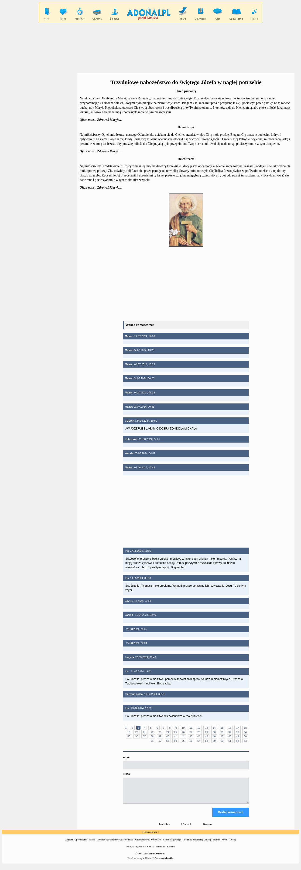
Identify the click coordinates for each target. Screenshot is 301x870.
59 (214, 740)
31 (222, 732)
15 (222, 727)
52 (159, 740)
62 (237, 740)
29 (206, 732)
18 (245, 727)
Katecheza (168, 844)
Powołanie (101, 844)
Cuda (232, 844)
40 (167, 736)
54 (175, 740)
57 (198, 740)
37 (144, 736)
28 (198, 732)
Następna (207, 828)
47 (222, 736)
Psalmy (216, 844)
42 (183, 736)
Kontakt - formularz (156, 851)
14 (214, 727)
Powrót (186, 828)
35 (128, 736)
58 (206, 740)
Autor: (127, 757)
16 (229, 727)
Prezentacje (155, 844)
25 (175, 732)
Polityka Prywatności (136, 851)
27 (191, 732)
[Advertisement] (150, 47)
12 (198, 727)
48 (229, 736)
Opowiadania (81, 844)
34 (245, 732)
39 (159, 736)
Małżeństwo (114, 844)
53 (167, 740)
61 (229, 740)
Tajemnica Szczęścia (192, 844)
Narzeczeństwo (142, 844)
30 (214, 732)
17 (237, 727)
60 (222, 740)
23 (159, 732)
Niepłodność (127, 844)
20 (136, 732)
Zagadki (69, 844)
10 (183, 727)
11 (191, 727)
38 (152, 736)
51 (152, 740)
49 (237, 736)
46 (214, 736)
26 (183, 732)
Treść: (126, 773)
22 (152, 732)
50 (245, 736)
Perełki (225, 844)
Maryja (177, 844)
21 (144, 732)
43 (191, 736)
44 (198, 736)
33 (237, 732)
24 (167, 732)
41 (175, 736)
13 (206, 727)
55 (183, 740)
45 (206, 736)
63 (245, 740)
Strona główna (150, 836)
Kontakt (170, 851)
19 (128, 732)
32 (229, 732)
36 (136, 736)
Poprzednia (164, 828)
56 (191, 740)
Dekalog (207, 844)
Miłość (92, 844)
